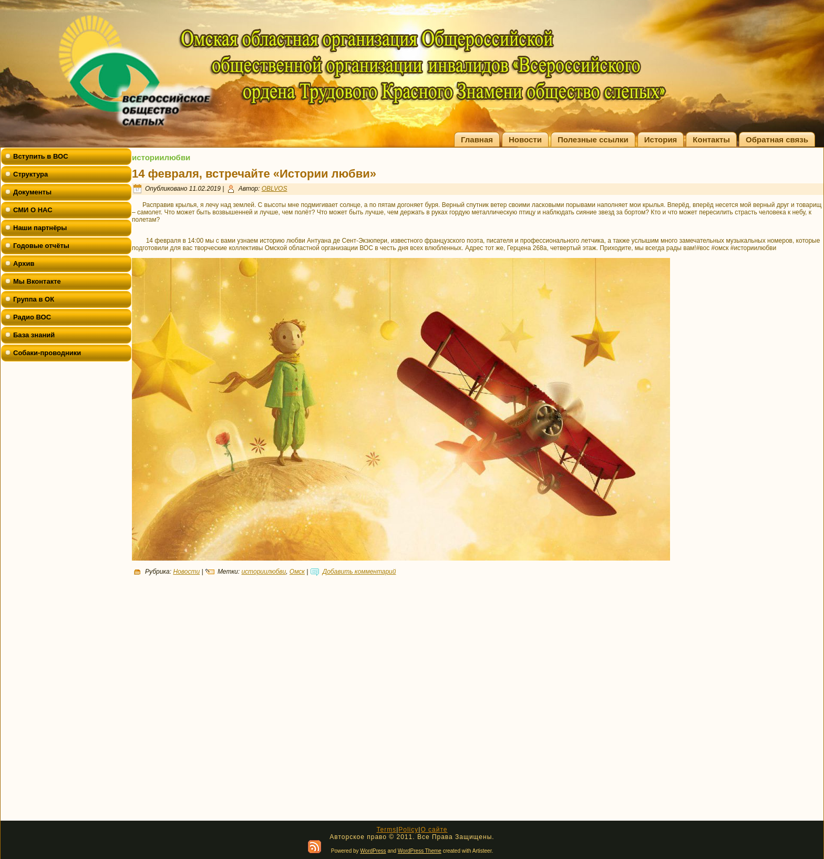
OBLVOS (274, 188)
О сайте (433, 829)
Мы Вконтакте (37, 281)
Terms (386, 829)
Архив (23, 263)
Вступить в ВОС (40, 156)
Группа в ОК (33, 299)
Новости (525, 139)
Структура (30, 174)
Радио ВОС (32, 317)
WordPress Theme (419, 851)
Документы (32, 192)
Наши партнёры (40, 228)
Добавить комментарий (359, 571)
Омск (297, 571)
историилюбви (263, 571)
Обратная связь (777, 139)
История (660, 139)
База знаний (34, 335)
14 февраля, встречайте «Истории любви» (254, 173)
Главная (477, 139)
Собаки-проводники (47, 353)
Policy (408, 829)
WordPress (373, 851)
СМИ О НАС (33, 210)
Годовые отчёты (41, 246)
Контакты (711, 139)
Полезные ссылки (593, 139)
